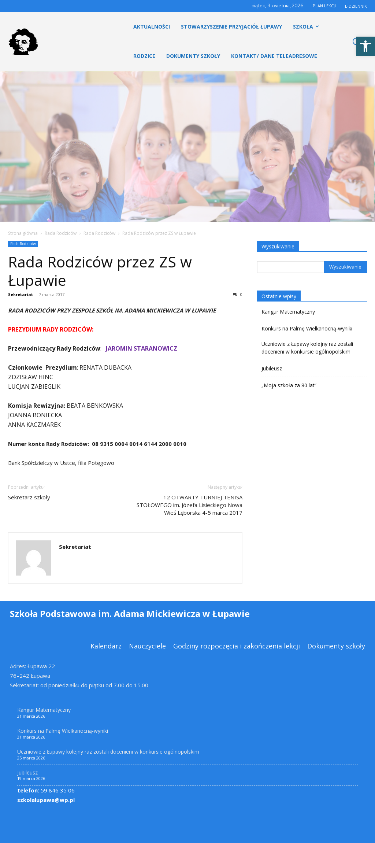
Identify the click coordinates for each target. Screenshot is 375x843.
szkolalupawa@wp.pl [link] (46, 799)
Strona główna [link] (23, 233)
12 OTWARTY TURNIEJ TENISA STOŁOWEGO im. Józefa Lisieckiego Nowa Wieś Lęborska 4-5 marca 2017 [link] (189, 504)
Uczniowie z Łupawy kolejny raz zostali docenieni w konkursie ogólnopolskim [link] (307, 347)
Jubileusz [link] (271, 368)
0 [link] (237, 294)
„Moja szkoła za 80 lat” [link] (288, 385)
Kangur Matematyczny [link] (288, 311)
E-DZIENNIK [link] (356, 6)
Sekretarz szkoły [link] (29, 497)
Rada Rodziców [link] (61, 233)
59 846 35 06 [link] (46, 790)
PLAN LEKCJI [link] (324, 5)
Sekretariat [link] (20, 294)
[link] (365, 46)
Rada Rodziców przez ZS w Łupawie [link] (100, 270)
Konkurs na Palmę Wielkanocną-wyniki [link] (306, 328)
